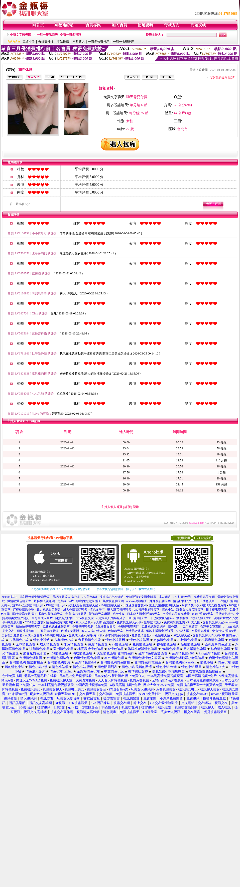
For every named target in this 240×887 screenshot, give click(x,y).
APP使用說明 (181, 538)
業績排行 (29, 41)
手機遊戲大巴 (225, 614)
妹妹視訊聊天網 (160, 601)
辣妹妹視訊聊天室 (28, 626)
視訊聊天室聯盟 (99, 614)
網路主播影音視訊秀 (159, 631)
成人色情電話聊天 (75, 609)
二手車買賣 (190, 626)
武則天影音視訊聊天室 (83, 605)
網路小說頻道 (26, 631)
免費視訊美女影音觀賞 (141, 597)
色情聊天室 (115, 631)
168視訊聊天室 (110, 605)
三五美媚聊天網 (47, 631)
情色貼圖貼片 (182, 601)
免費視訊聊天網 (82, 626)
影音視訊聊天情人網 (206, 635)
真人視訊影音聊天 (49, 609)
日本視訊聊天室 (216, 609)
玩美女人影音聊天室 (189, 609)
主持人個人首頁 (111, 507)
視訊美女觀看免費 (214, 605)
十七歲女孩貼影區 (162, 618)
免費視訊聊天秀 (75, 614)
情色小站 (168, 609)
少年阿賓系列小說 (117, 635)
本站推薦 (63, 41)
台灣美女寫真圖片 (212, 626)
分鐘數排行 (45, 41)
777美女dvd (89, 597)
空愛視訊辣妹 (201, 631)
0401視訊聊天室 (55, 635)
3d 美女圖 (193, 622)
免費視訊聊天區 (128, 626)
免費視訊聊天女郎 (129, 622)
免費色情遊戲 (141, 635)
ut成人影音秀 (33, 635)
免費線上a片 (65, 601)
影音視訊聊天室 (213, 622)
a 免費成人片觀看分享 (110, 618)
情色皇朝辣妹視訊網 (59, 622)
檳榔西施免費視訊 (88, 601)
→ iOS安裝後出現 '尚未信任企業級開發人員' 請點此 (58, 589)
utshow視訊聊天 (136, 601)
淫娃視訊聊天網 (32, 605)
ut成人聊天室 (181, 635)
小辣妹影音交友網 (135, 605)
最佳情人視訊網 (44, 601)
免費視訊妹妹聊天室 (56, 626)
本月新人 (79, 41)
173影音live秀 (182, 597)
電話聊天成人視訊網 (65, 597)
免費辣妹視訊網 (174, 622)
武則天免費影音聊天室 (35, 597)
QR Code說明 (202, 538)
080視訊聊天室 (137, 618)
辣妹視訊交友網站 (111, 597)
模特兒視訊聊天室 (51, 614)
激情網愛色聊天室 (19, 601)
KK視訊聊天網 (55, 605)
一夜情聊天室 (161, 635)
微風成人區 (14, 622)
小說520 (14, 605)
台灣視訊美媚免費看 (176, 614)
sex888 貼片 (9, 597)
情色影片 (174, 626)
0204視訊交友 (85, 618)
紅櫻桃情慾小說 (23, 609)
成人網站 (165, 597)
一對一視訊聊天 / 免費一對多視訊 (59, 35)
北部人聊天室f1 (201, 618)
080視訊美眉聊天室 (146, 609)
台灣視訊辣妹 (152, 622)
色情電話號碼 (135, 631)
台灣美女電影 (70, 631)
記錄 (136, 507)
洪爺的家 (182, 618)
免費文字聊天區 (20, 35)
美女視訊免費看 (12, 635)
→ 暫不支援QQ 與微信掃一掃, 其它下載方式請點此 (124, 589)
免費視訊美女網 (204, 597)
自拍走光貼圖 (64, 618)
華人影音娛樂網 (103, 622)
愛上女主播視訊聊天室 (164, 605)
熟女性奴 (118, 614)
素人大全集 (83, 622)
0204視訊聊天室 (202, 614)
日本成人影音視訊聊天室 (143, 614)
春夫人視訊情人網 (93, 631)
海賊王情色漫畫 (204, 601)
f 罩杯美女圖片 (105, 626)
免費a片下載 (94, 635)
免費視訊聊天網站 (154, 626)
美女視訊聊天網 (113, 601)
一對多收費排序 (98, 41)
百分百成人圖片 (42, 618)
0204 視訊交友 (34, 622)
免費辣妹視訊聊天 (224, 631)
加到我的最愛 (218, 77)
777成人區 (182, 631)
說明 (232, 77)
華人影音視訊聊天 (119, 609)
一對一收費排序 (123, 41)
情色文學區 (97, 609)
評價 (128, 507)
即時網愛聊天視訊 (24, 614)
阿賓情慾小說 (191, 605)
